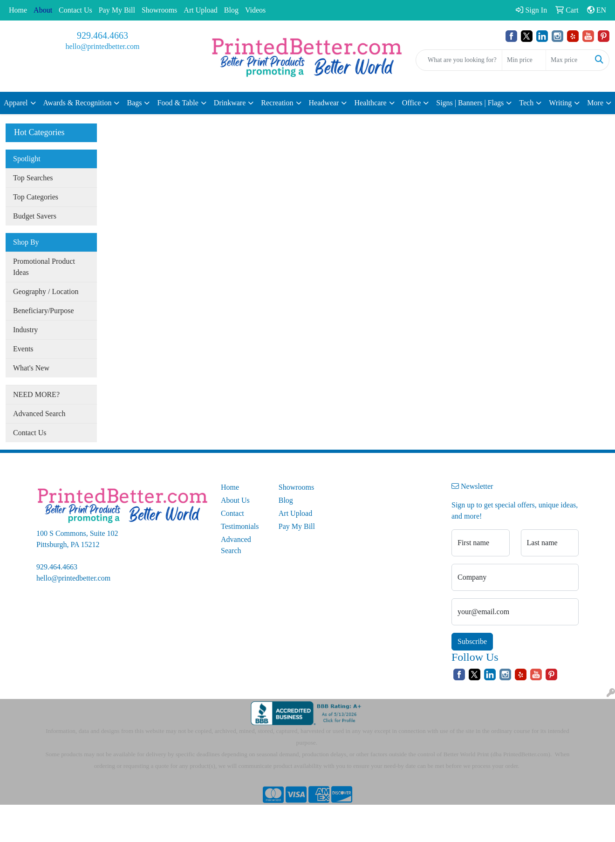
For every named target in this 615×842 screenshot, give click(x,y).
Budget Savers (34, 216)
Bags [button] (134, 103)
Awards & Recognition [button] (77, 103)
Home (18, 10)
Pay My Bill (117, 10)
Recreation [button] (277, 103)
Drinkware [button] (230, 103)
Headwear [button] (324, 103)
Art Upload (200, 10)
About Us (235, 500)
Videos (255, 10)
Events (23, 349)
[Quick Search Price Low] (524, 60)
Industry (25, 330)
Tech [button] (526, 103)
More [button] (595, 103)
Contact (232, 513)
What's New (31, 368)
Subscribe (472, 641)
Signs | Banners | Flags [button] (470, 103)
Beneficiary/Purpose (43, 311)
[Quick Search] (459, 60)
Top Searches (33, 178)
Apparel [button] (16, 103)
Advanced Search (39, 414)
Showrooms (159, 10)
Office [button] (411, 103)
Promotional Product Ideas (44, 266)
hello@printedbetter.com (102, 46)
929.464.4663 (102, 35)
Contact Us (75, 10)
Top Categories (35, 197)
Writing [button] (560, 103)
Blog (231, 10)
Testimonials (240, 526)
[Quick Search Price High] (568, 60)
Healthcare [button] (370, 103)
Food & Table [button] (177, 103)
